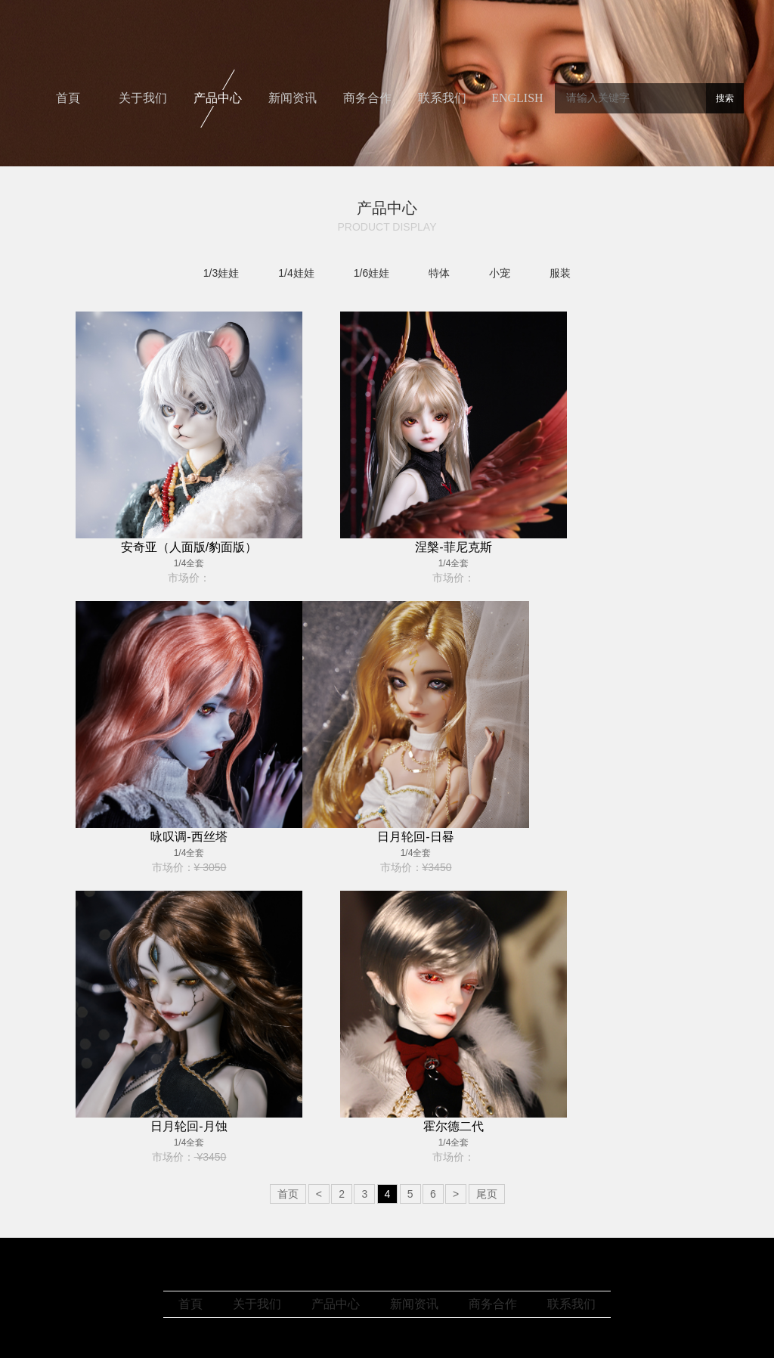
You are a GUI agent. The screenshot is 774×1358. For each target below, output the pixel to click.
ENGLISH (517, 97)
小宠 (499, 273)
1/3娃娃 (221, 273)
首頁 (68, 97)
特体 (439, 273)
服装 (560, 273)
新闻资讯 (292, 97)
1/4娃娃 (296, 273)
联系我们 (442, 97)
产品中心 (218, 97)
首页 (288, 1194)
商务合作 (367, 97)
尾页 (486, 1194)
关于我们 (143, 97)
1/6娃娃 (371, 273)
